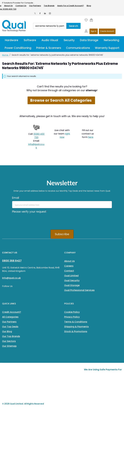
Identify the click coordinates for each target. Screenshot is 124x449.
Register (107, 31)
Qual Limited (71, 275)
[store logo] (14, 26)
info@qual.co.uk (36, 146)
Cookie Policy (72, 312)
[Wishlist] (86, 20)
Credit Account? (11, 312)
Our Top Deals (10, 326)
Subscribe (62, 234)
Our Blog (7, 331)
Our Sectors (9, 341)
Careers (68, 266)
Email (16, 198)
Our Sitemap (9, 346)
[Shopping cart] (92, 20)
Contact (69, 270)
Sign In (93, 31)
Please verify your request (29, 212)
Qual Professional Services (79, 290)
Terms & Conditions (75, 321)
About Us (8, 5)
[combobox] (49, 26)
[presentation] (33, 220)
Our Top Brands (11, 336)
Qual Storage (72, 285)
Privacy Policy (72, 317)
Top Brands (49, 5)
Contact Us (20, 5)
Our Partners (35, 5)
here (90, 137)
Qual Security (72, 280)
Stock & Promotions (75, 331)
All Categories (10, 317)
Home (5, 55)
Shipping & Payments (76, 326)
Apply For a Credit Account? (70, 5)
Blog (89, 5)
